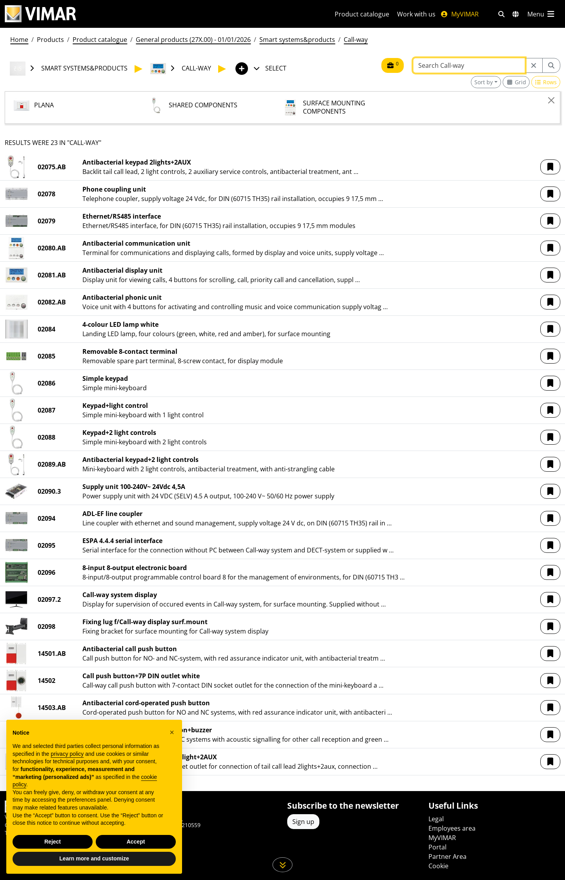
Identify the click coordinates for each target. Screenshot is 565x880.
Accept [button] (136, 851)
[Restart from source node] (534, 65)
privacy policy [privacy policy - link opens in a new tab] (67, 763)
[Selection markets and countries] (515, 14)
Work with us (416, 14)
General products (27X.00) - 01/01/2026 (193, 39)
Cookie (438, 866)
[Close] (551, 100)
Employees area (452, 828)
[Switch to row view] (546, 82)
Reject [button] (52, 851)
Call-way (356, 39)
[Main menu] (541, 14)
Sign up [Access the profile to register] (303, 821)
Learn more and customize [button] (94, 868)
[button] (550, 166)
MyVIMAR (459, 14)
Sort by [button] (483, 82)
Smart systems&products (297, 39)
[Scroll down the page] (283, 864)
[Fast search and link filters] (501, 14)
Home (19, 39)
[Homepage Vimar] (40, 14)
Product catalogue (362, 14)
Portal (437, 847)
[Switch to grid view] (516, 82)
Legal (436, 819)
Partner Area (447, 856)
